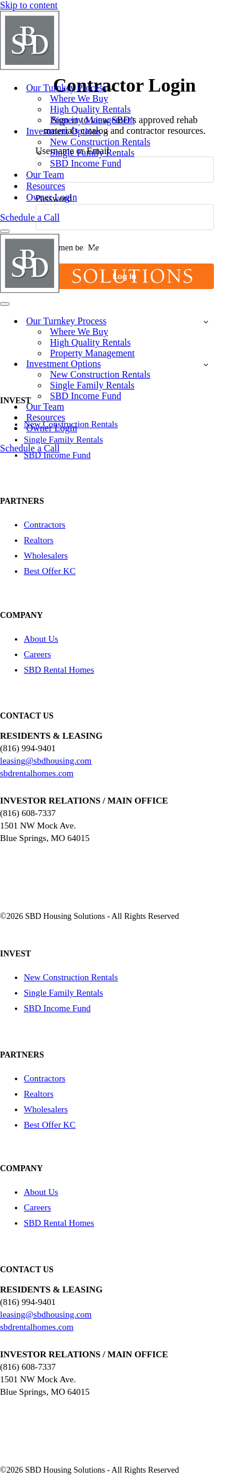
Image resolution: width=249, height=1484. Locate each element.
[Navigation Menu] (5, 231)
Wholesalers (46, 555)
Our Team (45, 175)
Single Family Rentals (92, 153)
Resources (45, 186)
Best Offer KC (49, 571)
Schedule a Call (29, 217)
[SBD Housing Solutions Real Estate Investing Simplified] (97, 67)
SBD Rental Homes (59, 669)
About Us (41, 639)
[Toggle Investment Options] (206, 364)
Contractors (44, 524)
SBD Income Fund (85, 163)
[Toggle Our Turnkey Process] (206, 321)
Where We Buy (79, 98)
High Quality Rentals (90, 109)
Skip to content (29, 5)
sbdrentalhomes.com (37, 773)
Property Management (92, 120)
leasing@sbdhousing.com (46, 760)
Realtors (38, 540)
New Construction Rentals (100, 142)
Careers (37, 654)
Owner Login (51, 197)
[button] (111, 88)
